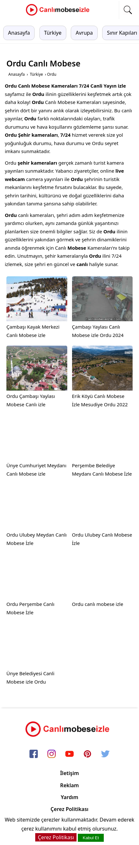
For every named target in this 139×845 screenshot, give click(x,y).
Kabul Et (91, 837)
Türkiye (52, 32)
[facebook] (33, 754)
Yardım (69, 797)
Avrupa (84, 32)
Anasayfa (19, 32)
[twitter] (105, 754)
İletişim (69, 773)
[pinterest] (87, 754)
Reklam (69, 785)
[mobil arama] (128, 10)
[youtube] (69, 754)
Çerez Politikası (69, 809)
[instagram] (51, 754)
